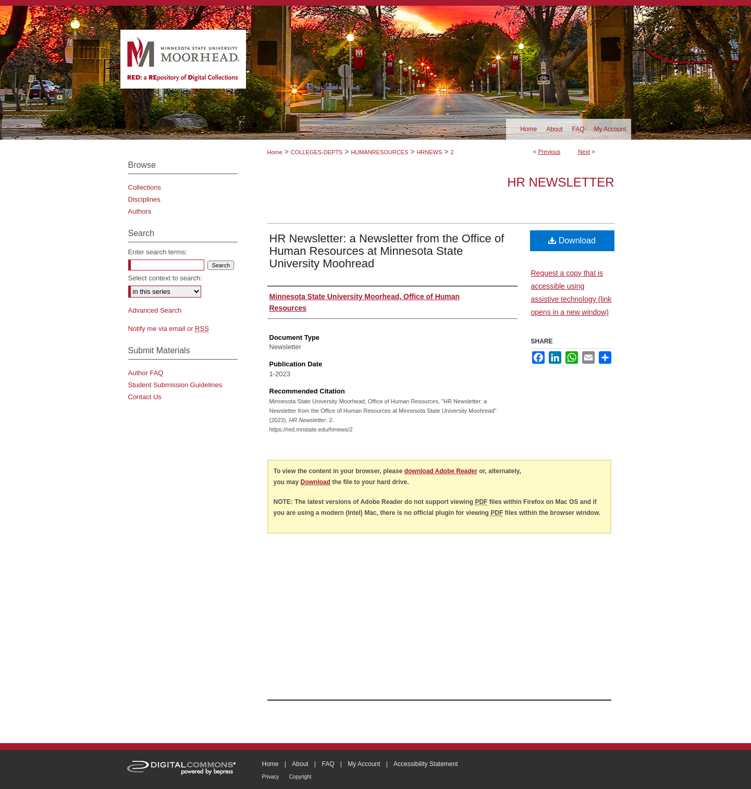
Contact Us (145, 397)
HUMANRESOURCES (379, 152)
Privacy (270, 777)
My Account (364, 764)
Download (572, 240)
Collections (145, 187)
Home (274, 152)
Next (584, 152)
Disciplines (144, 199)
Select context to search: (165, 278)
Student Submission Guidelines (175, 385)
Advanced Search (155, 310)
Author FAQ (146, 373)
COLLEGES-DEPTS (317, 152)
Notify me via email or (168, 328)
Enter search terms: (157, 252)
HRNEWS (429, 152)
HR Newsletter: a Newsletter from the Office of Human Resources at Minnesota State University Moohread (386, 251)
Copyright (300, 777)
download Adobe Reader (440, 471)
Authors (140, 211)
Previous (549, 152)
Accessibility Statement (425, 764)
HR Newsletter (560, 182)
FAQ (328, 764)
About (300, 764)
